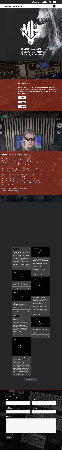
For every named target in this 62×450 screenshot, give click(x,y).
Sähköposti (10, 408)
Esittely (22, 98)
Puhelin (34, 408)
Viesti (8, 416)
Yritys (34, 399)
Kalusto (22, 106)
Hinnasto (22, 102)
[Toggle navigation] (54, 6)
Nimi (8, 399)
